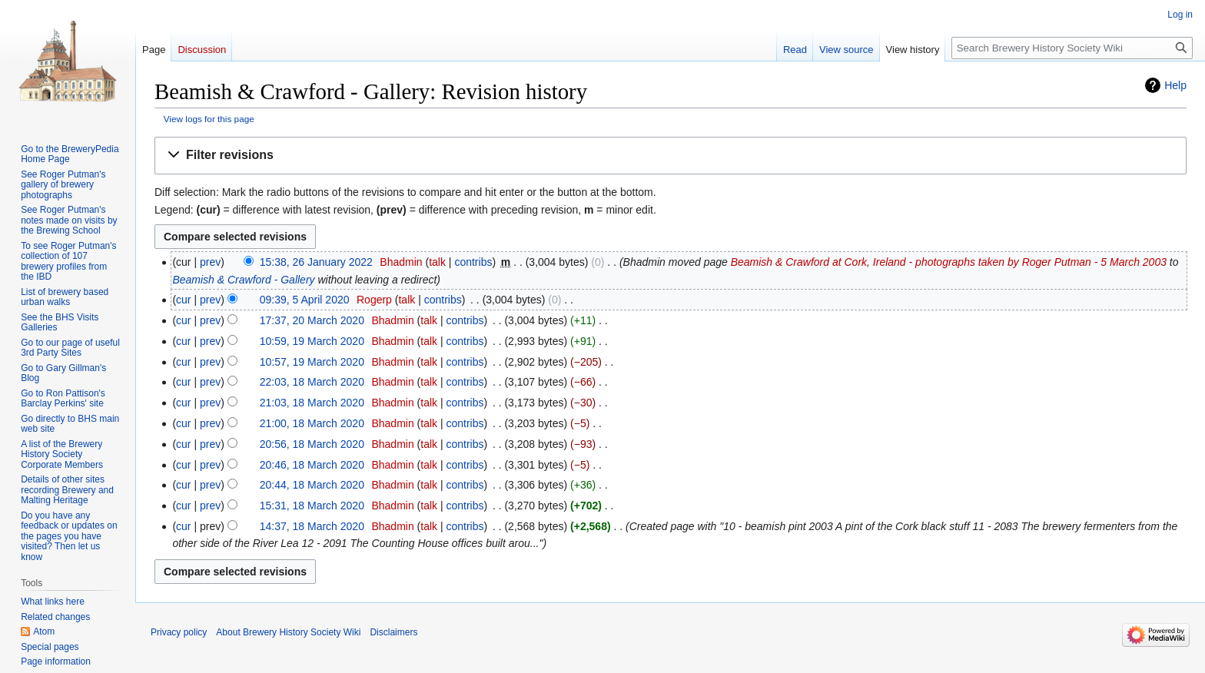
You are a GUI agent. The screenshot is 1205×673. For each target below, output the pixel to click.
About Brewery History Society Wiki (288, 632)
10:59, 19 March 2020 (312, 341)
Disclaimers (393, 632)
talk (437, 262)
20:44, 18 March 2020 (312, 485)
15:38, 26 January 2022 (316, 262)
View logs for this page (209, 119)
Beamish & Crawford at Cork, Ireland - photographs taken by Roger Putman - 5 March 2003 (949, 262)
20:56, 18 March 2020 (312, 444)
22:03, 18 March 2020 (312, 382)
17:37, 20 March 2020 (312, 320)
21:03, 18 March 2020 (312, 402)
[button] (670, 156)
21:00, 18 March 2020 (312, 423)
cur (183, 299)
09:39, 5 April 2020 (305, 299)
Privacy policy (179, 632)
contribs (473, 262)
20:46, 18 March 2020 (312, 465)
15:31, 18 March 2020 (312, 505)
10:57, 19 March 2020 (312, 362)
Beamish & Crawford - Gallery (243, 280)
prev (210, 262)
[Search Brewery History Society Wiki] (1072, 48)
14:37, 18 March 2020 (312, 526)
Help (1175, 85)
